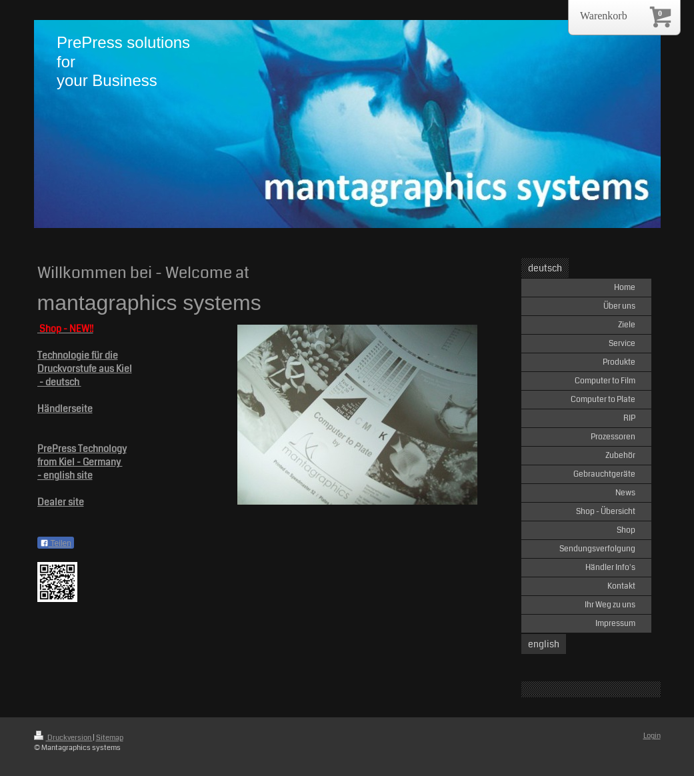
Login (652, 736)
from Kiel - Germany (80, 462)
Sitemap (109, 738)
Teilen (55, 543)
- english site (65, 475)
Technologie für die (77, 355)
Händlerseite (65, 408)
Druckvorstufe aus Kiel (84, 368)
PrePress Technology (82, 448)
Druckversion (63, 738)
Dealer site (60, 502)
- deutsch (59, 382)
